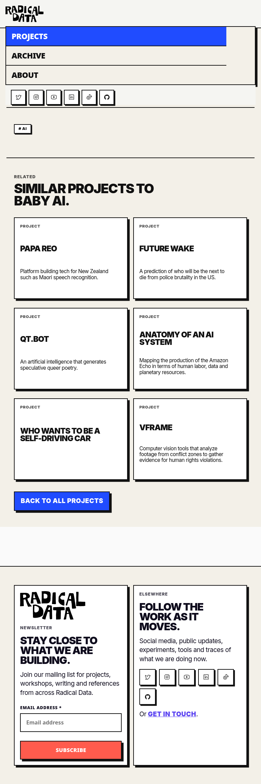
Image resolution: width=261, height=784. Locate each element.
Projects (30, 36)
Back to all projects (62, 501)
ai (24, 128)
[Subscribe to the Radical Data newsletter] (71, 750)
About (25, 74)
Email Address (41, 708)
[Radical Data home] (24, 13)
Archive (28, 55)
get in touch (172, 714)
